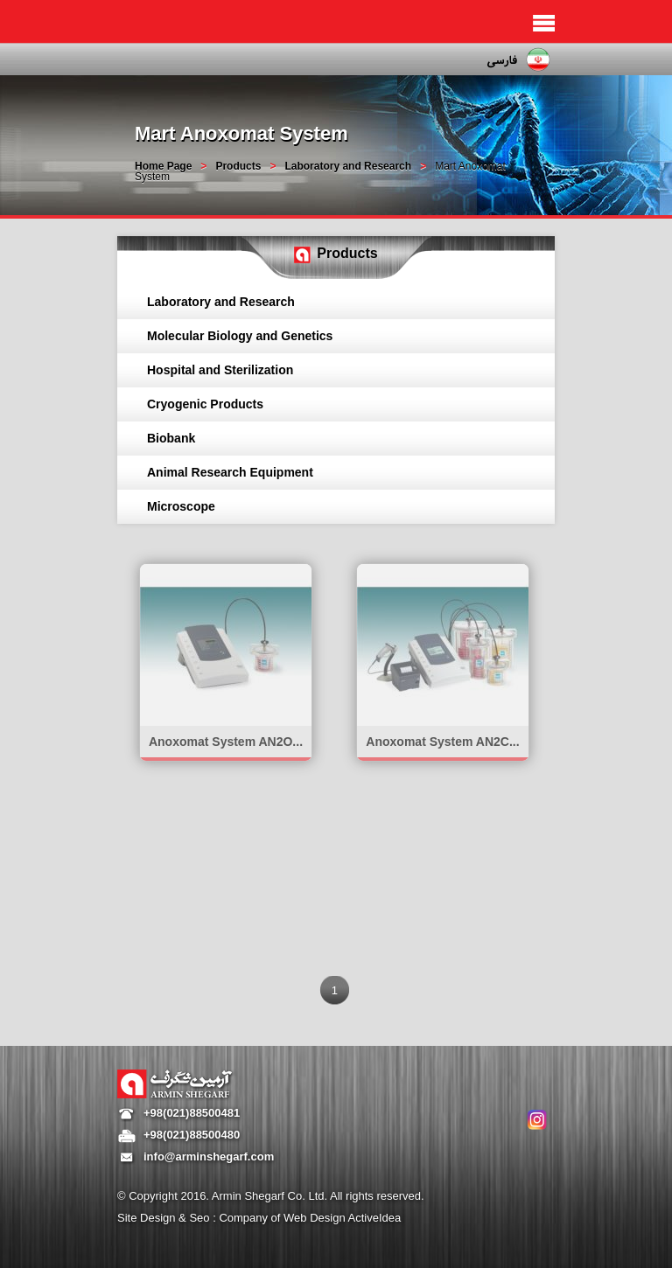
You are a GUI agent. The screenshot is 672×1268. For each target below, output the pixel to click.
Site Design (147, 1217)
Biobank (171, 438)
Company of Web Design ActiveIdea (310, 1217)
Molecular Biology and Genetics (239, 336)
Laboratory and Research (347, 166)
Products (238, 166)
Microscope (181, 506)
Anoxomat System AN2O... (226, 742)
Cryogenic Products (205, 404)
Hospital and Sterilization (220, 370)
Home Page (163, 166)
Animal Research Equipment (230, 472)
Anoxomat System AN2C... (442, 742)
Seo (201, 1217)
